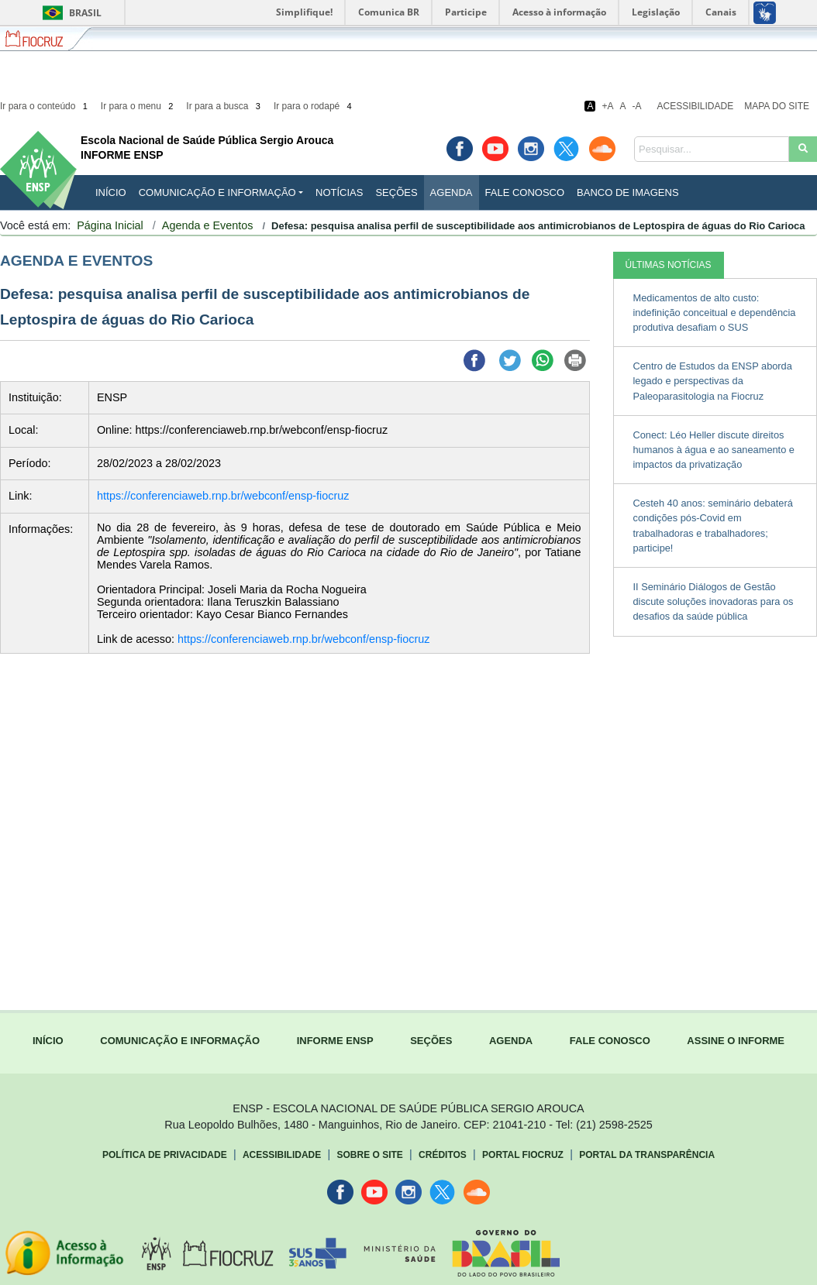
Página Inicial (110, 225)
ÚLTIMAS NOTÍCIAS (669, 264)
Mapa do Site (776, 106)
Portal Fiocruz (523, 1154)
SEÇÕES (431, 1040)
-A (637, 106)
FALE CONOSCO (610, 1040)
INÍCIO (110, 192)
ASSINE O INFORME (735, 1040)
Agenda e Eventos (207, 225)
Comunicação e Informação (217, 192)
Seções (396, 192)
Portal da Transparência (647, 1154)
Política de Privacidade (164, 1154)
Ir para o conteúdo (45, 106)
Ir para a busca (224, 106)
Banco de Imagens (627, 192)
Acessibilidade (695, 106)
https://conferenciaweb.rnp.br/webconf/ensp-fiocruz (223, 496)
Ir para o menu (138, 106)
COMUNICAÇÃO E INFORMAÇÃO (180, 1040)
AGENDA (511, 1040)
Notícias (339, 192)
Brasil (69, 12)
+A (607, 106)
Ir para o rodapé (314, 106)
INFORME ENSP (335, 1040)
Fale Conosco (525, 192)
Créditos (443, 1154)
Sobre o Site (369, 1154)
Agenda (451, 192)
